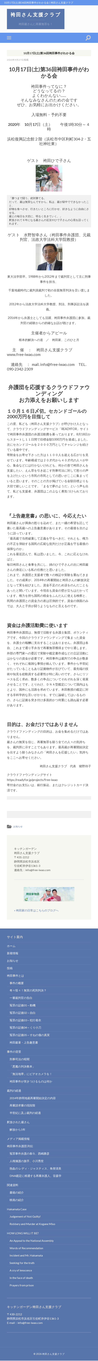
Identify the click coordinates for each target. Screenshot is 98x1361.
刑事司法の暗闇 (19, 1059)
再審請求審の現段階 (22, 1105)
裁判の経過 (14, 1090)
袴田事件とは (15, 975)
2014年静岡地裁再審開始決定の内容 (33, 1098)
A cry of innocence (21, 1270)
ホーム (11, 946)
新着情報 (12, 953)
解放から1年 (17, 1129)
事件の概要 (17, 983)
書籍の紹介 (17, 1192)
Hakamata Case (16, 1209)
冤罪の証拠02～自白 (23, 1013)
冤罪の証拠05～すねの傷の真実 (30, 1035)
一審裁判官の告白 (21, 998)
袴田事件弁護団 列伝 (20, 1146)
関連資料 (12, 1185)
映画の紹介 (17, 1200)
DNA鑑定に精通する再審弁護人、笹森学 (35, 1176)
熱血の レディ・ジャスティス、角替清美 (35, 1168)
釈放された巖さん (18, 1122)
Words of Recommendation (26, 1248)
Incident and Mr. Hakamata (26, 1255)
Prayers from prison (22, 1285)
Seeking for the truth (22, 1263)
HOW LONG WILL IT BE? (23, 1233)
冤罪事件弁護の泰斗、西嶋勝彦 (29, 1153)
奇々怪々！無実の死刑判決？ (28, 990)
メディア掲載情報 (18, 1139)
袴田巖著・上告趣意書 (24, 1042)
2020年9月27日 (15, 60)
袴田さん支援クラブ (36, 15)
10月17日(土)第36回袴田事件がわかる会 (49, 53)
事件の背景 (14, 1051)
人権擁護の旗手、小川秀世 (27, 1161)
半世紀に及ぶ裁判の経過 (25, 1113)
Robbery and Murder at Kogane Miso (32, 1224)
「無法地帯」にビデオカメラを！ (31, 1074)
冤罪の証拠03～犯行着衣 (25, 1020)
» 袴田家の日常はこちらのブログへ (44, 899)
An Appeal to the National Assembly (32, 1240)
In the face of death (21, 1278)
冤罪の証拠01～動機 (23, 1005)
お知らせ (18, 826)
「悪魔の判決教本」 (22, 1066)
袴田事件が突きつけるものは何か (31, 1081)
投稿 (10, 968)
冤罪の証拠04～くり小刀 (25, 1027)
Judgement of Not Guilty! (25, 1216)
